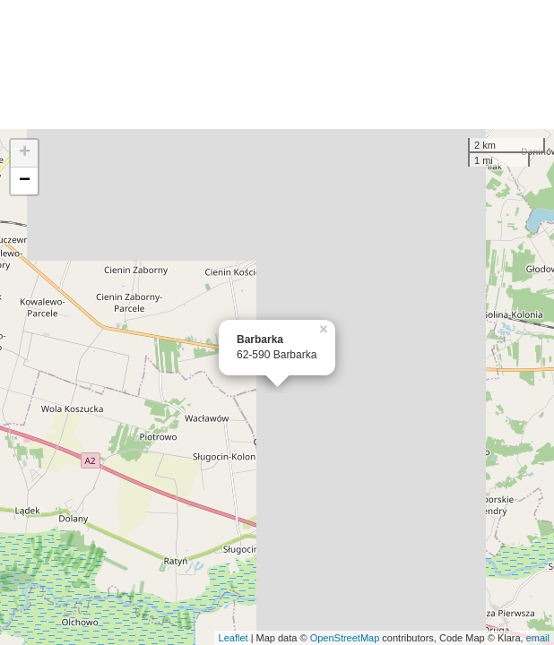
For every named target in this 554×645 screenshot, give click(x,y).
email (538, 637)
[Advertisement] (277, 64)
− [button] (24, 181)
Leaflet (233, 637)
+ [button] (24, 153)
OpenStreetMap (345, 637)
